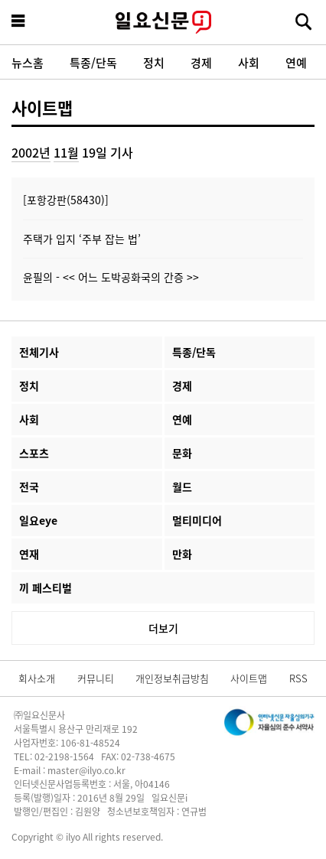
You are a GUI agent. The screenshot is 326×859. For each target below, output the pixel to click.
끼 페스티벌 (45, 587)
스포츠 (34, 452)
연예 (296, 62)
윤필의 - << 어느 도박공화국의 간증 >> (111, 277)
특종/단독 (93, 62)
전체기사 (39, 352)
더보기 (163, 628)
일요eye (38, 520)
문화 (182, 452)
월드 (182, 486)
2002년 (31, 152)
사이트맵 (42, 107)
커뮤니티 (95, 678)
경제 (201, 62)
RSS (298, 678)
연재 (29, 553)
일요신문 (163, 22)
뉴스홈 (27, 62)
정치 (154, 62)
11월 (66, 152)
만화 (182, 553)
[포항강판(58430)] (66, 199)
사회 (248, 62)
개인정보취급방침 (172, 678)
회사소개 (36, 678)
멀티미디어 (197, 520)
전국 (29, 486)
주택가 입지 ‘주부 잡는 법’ (82, 238)
